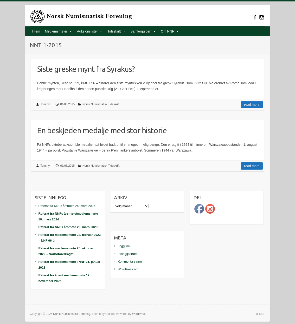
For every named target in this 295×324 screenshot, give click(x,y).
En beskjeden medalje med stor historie (102, 130)
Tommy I (45, 104)
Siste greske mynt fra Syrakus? (86, 69)
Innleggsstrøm (127, 254)
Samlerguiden (140, 31)
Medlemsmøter (56, 31)
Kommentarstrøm (130, 261)
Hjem (36, 31)
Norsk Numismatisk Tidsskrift (101, 104)
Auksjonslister (87, 31)
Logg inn (124, 246)
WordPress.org (128, 269)
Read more (252, 104)
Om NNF (167, 31)
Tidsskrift (114, 31)
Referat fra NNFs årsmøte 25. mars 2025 (66, 206)
